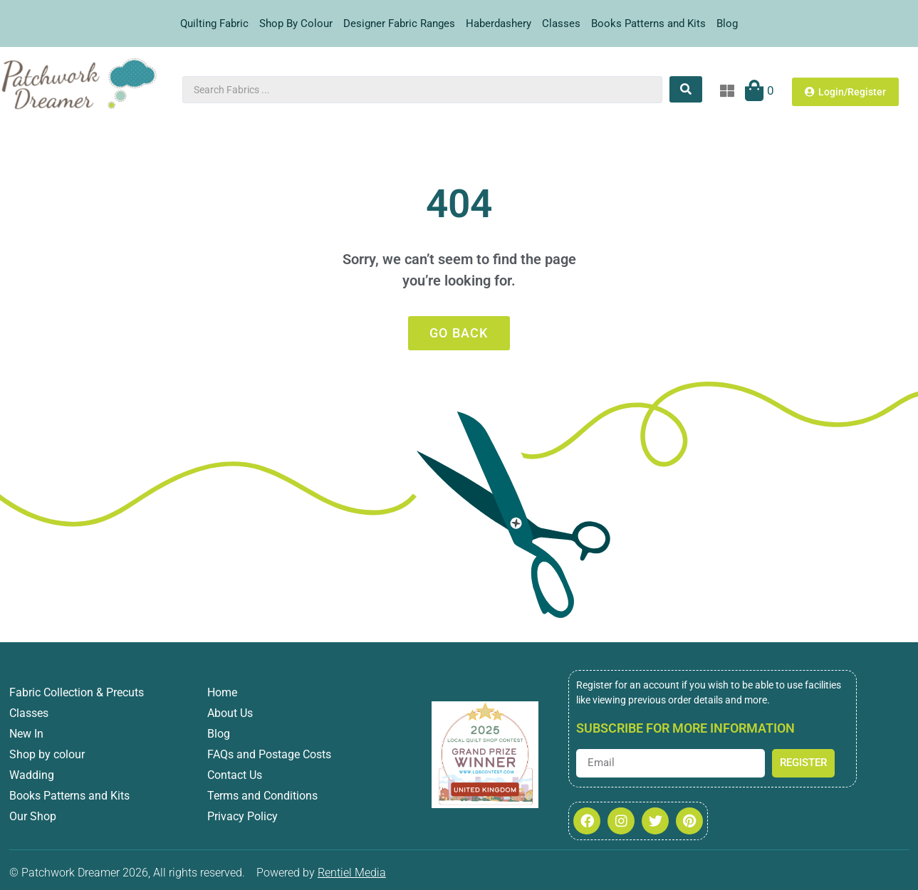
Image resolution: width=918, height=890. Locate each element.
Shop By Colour (296, 23)
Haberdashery (498, 23)
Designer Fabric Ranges (399, 23)
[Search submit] (685, 89)
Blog (727, 23)
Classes (561, 23)
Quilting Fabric (214, 23)
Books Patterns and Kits (648, 23)
